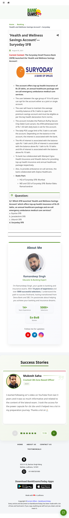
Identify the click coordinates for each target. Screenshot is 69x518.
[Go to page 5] (32, 437)
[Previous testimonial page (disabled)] (15, 438)
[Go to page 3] (27, 437)
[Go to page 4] (29, 437)
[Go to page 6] (35, 437)
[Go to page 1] (21, 437)
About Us (31, 449)
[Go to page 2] (24, 437)
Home (11, 24)
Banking (20, 24)
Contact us (46, 449)
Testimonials (34, 454)
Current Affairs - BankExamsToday (39, 506)
